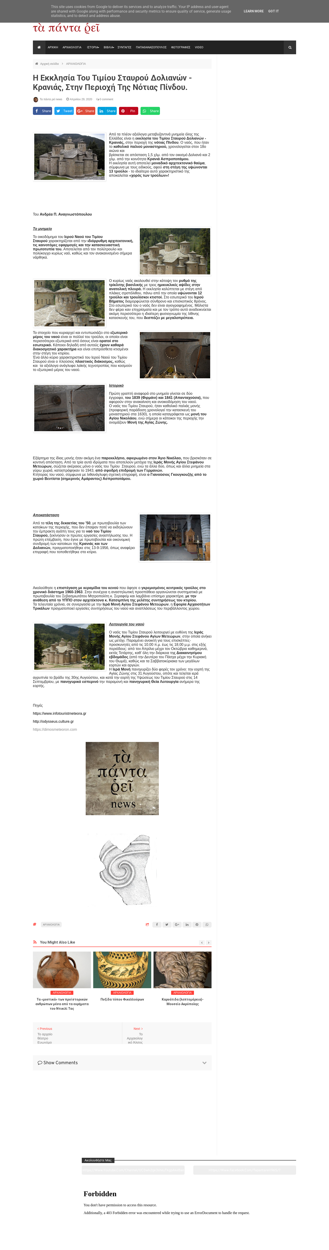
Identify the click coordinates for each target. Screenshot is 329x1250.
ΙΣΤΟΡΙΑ (92, 47)
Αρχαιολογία (58, 1221)
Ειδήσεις (270, 1221)
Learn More (254, 11)
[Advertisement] (122, 194)
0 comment (104, 99)
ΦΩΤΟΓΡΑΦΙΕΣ (180, 47)
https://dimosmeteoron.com (55, 729)
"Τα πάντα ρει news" (78, 1243)
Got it (273, 11)
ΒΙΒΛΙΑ (108, 47)
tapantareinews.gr (283, 1243)
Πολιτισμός (164, 1221)
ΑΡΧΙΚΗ (53, 47)
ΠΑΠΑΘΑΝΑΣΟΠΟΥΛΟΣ (151, 47)
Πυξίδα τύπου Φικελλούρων (122, 999)
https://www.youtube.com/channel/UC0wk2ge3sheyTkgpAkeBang (240, 75)
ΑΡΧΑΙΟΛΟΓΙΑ (72, 47)
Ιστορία (111, 1221)
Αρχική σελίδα (50, 63)
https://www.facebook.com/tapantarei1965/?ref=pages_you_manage (278, 75)
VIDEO (199, 47)
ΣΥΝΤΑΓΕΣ (124, 47)
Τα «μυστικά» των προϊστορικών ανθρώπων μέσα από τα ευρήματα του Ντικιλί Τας (62, 1004)
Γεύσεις (217, 1221)
